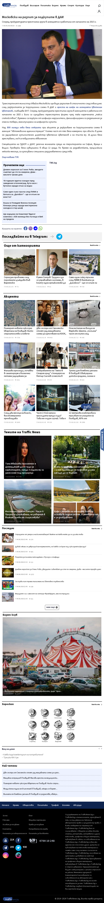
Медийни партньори (37, 820)
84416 (49, 338)
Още (87, 5)
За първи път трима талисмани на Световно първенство (39, 581)
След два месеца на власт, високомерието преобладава (17, 416)
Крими (63, 5)
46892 (67, 477)
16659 (17, 422)
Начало (5, 805)
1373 (31, 574)
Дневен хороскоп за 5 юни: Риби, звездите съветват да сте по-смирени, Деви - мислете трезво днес (58, 569)
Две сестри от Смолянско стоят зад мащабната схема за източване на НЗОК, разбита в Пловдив (51, 331)
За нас (5, 815)
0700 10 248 (47, 841)
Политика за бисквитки (39, 833)
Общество (28, 805)
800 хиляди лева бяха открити (24, 127)
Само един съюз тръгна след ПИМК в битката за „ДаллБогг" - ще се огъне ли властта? (83, 280)
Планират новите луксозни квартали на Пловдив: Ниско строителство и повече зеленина (18, 331)
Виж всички (94, 245)
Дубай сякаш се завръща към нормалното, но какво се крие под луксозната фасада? (50, 546)
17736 (18, 477)
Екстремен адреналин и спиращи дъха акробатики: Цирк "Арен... (33, 691)
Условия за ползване (11, 824)
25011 (17, 380)
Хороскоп (8, 704)
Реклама (6, 820)
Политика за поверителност (15, 833)
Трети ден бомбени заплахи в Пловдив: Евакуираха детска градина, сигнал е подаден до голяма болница (83, 373)
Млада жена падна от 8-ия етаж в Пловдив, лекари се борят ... (30, 788)
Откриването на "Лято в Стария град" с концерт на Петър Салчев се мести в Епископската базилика (50, 373)
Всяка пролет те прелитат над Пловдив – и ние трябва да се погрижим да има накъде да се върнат (76, 470)
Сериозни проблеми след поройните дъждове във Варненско (17, 280)
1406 (82, 338)
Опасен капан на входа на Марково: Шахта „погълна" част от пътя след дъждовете (83, 331)
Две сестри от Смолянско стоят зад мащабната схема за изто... (31, 772)
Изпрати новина (102, 440)
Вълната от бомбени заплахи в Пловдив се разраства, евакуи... (30, 794)
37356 (17, 338)
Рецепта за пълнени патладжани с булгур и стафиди (37, 557)
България (34, 5)
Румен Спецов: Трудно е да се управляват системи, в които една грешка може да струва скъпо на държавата (51, 280)
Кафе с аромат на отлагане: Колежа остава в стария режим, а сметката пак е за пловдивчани (76, 514)
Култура (79, 5)
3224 (49, 422)
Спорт (70, 5)
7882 (67, 521)
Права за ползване (36, 824)
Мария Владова (96, 26)
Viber (30, 228)
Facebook (25, 228)
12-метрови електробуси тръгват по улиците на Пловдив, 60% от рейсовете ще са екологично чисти (82, 416)
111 (31, 562)
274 (31, 540)
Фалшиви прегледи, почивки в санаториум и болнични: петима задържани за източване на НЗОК (18, 373)
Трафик (55, 805)
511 (31, 599)
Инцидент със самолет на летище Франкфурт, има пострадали (42, 593)
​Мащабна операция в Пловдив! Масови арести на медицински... (30, 778)
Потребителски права (38, 829)
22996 (82, 422)
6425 (82, 380)
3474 (49, 380)
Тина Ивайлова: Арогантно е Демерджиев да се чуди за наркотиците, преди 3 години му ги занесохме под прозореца (24, 468)
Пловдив (24, 5)
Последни (8, 528)
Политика (45, 5)
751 (17, 287)
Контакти (7, 829)
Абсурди (77, 805)
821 (49, 287)
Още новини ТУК (10, 157)
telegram (35, 228)
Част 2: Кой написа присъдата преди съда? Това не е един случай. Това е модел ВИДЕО (51, 416)
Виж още (52, 607)
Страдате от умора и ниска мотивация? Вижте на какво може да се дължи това (49, 534)
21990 (17, 694)
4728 (82, 287)
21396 (18, 521)
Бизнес (55, 5)
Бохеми (66, 805)
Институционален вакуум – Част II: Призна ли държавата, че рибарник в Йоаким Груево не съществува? (25, 514)
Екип (30, 815)
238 (31, 587)
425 (31, 552)
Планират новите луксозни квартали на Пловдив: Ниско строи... (31, 783)
